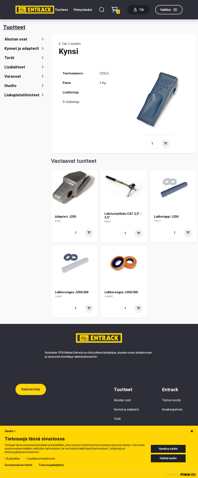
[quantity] (153, 143)
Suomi (10, 431)
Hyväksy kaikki (168, 448)
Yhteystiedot (82, 10)
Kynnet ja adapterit (24, 48)
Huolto (24, 85)
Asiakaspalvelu (172, 409)
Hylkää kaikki (168, 458)
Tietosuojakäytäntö (51, 465)
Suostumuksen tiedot (18, 465)
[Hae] (101, 9)
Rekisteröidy (30, 389)
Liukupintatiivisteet (24, 95)
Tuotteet (61, 10)
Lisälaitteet (24, 67)
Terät (24, 57)
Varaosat (24, 76)
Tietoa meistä (171, 400)
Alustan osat (24, 39)
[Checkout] (116, 9)
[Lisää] (165, 143)
